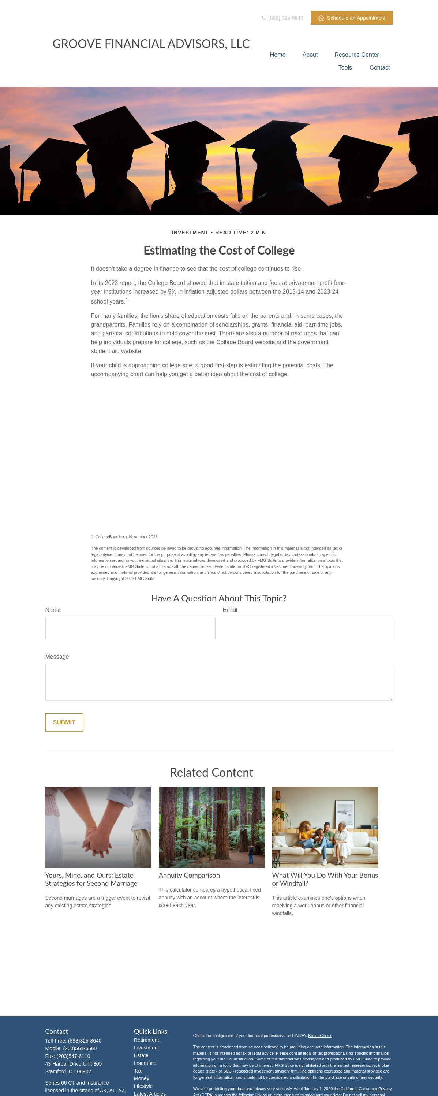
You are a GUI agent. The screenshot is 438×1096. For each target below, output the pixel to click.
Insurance (145, 1063)
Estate (141, 1055)
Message (57, 657)
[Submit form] (64, 722)
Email (230, 610)
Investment (146, 1048)
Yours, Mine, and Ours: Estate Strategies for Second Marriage (91, 879)
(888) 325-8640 (281, 18)
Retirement (146, 1040)
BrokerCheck (320, 1035)
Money (141, 1078)
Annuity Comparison (189, 875)
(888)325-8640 (85, 1041)
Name (53, 610)
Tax (138, 1071)
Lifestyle (143, 1086)
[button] (278, 54)
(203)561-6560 (80, 1048)
